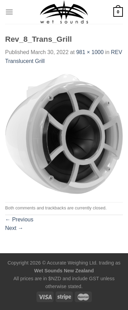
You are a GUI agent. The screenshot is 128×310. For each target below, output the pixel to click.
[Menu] (9, 11)
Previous (19, 219)
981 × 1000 (90, 52)
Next (14, 228)
